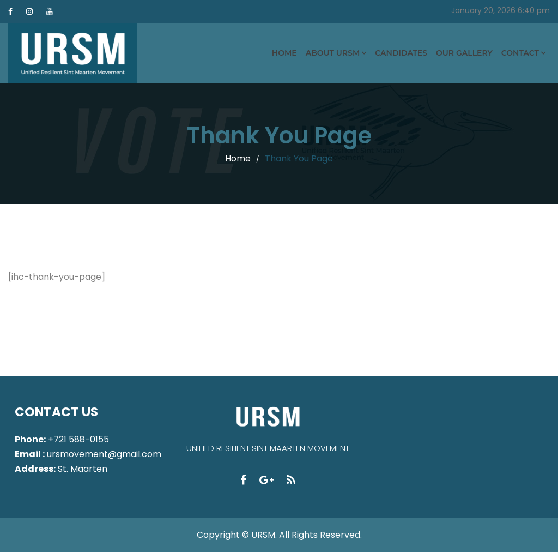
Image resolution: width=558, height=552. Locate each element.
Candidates (401, 53)
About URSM (333, 53)
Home (284, 53)
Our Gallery (464, 53)
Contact (520, 53)
